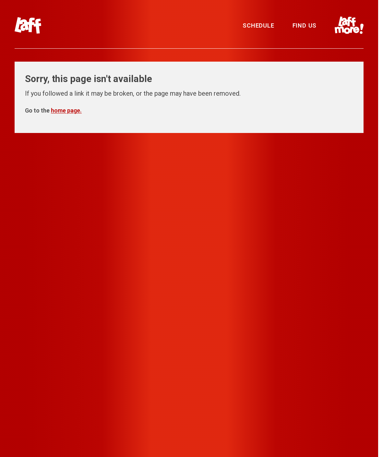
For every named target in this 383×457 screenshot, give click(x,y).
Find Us (305, 25)
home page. (66, 110)
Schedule (258, 25)
